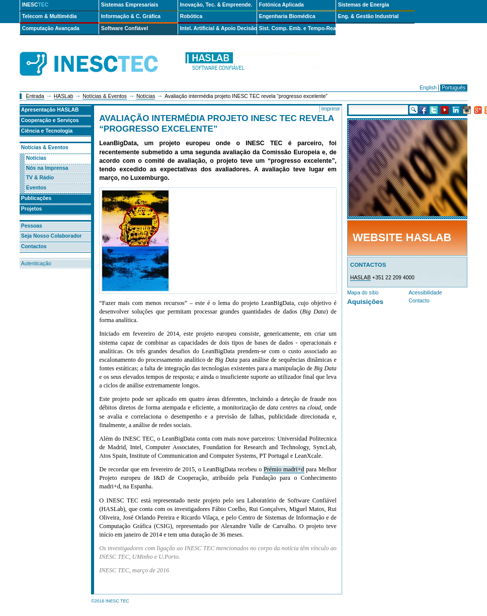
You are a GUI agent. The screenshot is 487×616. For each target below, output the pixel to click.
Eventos (36, 187)
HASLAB (360, 277)
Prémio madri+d (284, 469)
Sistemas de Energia (363, 5)
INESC (35, 5)
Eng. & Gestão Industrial (368, 16)
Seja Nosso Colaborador (51, 236)
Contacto (419, 300)
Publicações (36, 198)
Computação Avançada (50, 28)
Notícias (145, 96)
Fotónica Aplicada (281, 5)
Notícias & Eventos (105, 96)
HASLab (63, 96)
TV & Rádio (40, 177)
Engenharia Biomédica (287, 16)
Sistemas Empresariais (129, 5)
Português (453, 87)
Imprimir (330, 109)
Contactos (34, 246)
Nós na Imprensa (47, 168)
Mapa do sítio (362, 292)
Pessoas (31, 226)
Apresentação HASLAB (50, 110)
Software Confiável (124, 28)
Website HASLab (402, 237)
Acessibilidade (425, 292)
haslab (252, 64)
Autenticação (36, 263)
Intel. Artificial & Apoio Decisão (218, 28)
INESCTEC (100, 52)
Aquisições (365, 301)
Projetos (31, 209)
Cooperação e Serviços (50, 120)
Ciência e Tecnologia (47, 131)
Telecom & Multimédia (49, 16)
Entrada (35, 96)
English (428, 87)
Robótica (191, 16)
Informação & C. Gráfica (130, 16)
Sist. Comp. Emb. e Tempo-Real (297, 28)
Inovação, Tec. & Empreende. (216, 5)
